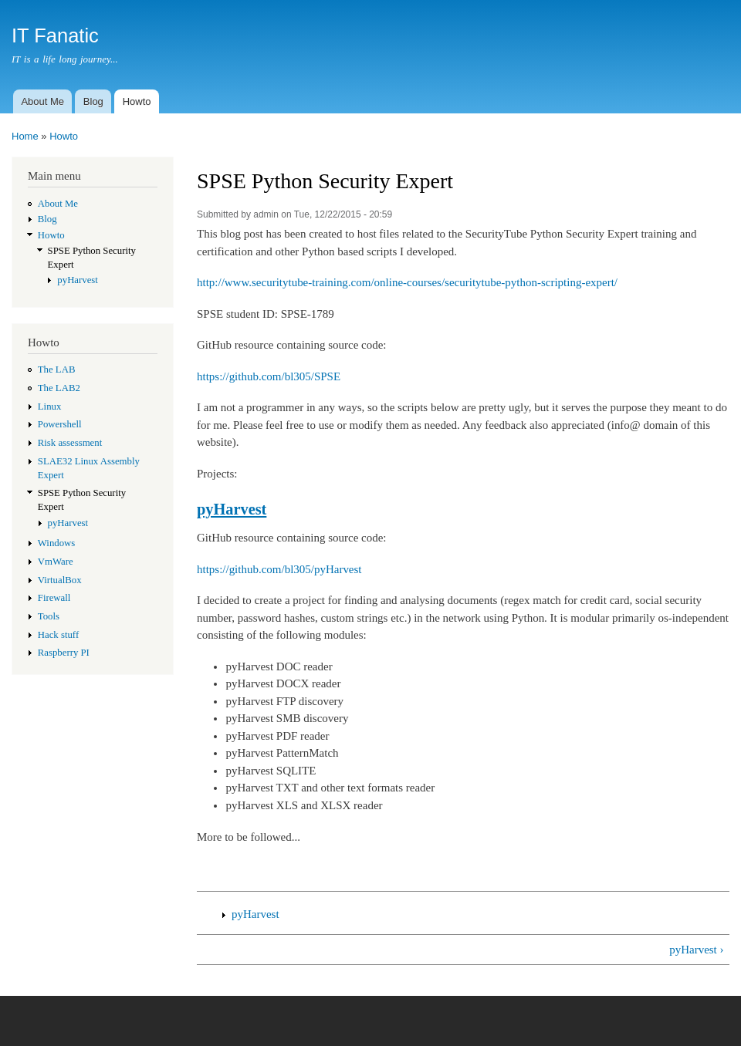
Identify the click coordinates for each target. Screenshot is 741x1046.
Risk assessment (70, 442)
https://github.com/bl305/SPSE (268, 376)
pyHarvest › (696, 949)
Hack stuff (58, 634)
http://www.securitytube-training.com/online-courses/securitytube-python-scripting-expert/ (407, 282)
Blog (93, 101)
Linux (50, 406)
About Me (42, 101)
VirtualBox (60, 580)
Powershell (60, 424)
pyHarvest (77, 280)
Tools (48, 616)
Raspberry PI (64, 652)
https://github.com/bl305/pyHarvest (279, 569)
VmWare (55, 561)
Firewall (54, 597)
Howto (137, 101)
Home (25, 136)
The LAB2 (59, 388)
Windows (56, 543)
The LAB (57, 369)
